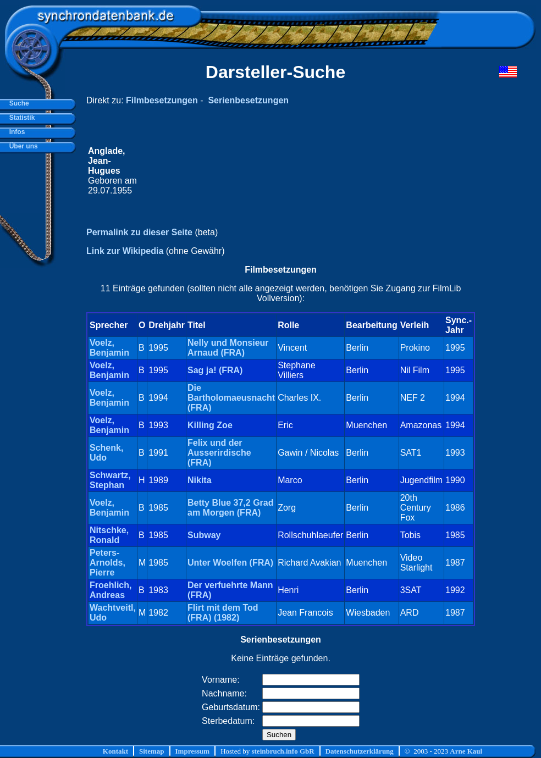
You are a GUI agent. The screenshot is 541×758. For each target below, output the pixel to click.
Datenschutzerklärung (359, 751)
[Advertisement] (308, 171)
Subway (203, 535)
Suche (17, 103)
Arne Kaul (466, 751)
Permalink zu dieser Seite (139, 232)
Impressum (192, 751)
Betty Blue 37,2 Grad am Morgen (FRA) (230, 507)
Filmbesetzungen (162, 100)
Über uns (21, 146)
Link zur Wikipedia (124, 251)
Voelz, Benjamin (109, 347)
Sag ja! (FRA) (214, 370)
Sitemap (151, 751)
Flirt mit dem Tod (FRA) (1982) (222, 612)
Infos (15, 132)
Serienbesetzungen (248, 100)
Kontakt (115, 751)
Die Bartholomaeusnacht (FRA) (231, 397)
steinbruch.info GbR (282, 751)
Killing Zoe (210, 425)
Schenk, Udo (106, 452)
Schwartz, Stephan (110, 480)
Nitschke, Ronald (109, 535)
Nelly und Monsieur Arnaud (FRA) (228, 347)
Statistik (20, 117)
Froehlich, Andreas (110, 590)
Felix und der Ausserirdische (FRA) (219, 452)
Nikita (199, 480)
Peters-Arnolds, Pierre (107, 562)
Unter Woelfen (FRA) (230, 562)
